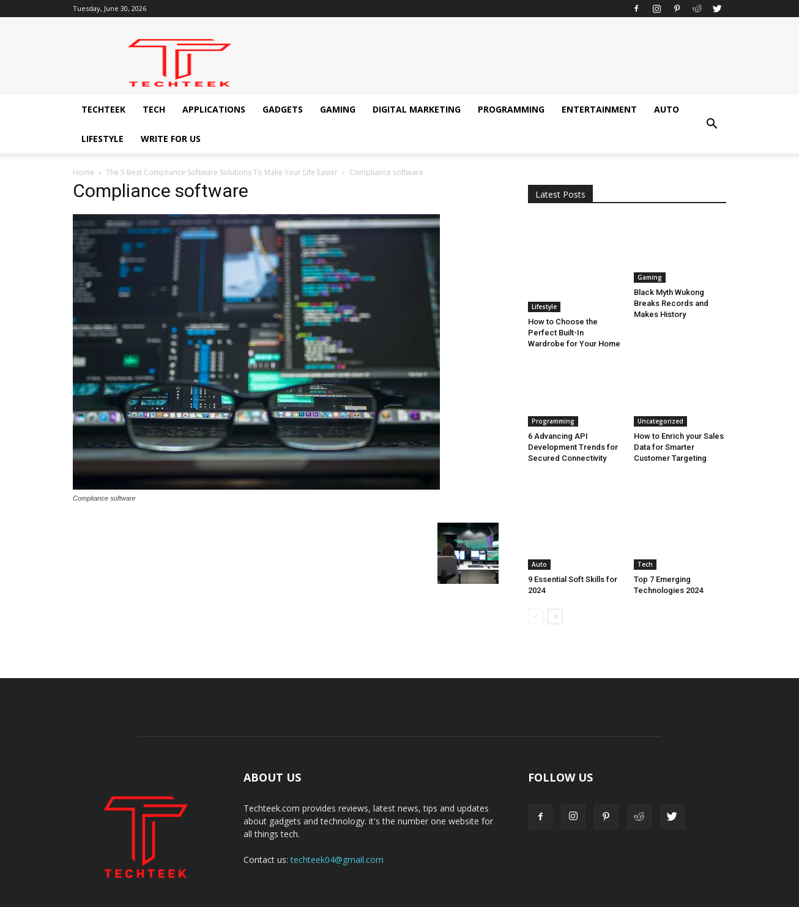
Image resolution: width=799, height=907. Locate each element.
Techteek (103, 109)
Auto (666, 109)
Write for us (171, 138)
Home (83, 172)
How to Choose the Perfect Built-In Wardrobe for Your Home (574, 303)
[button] (711, 124)
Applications (213, 109)
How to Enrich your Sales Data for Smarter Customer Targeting (679, 417)
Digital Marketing (417, 109)
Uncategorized (660, 391)
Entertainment (599, 109)
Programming (511, 109)
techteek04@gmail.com (337, 806)
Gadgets (282, 109)
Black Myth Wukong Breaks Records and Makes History (671, 303)
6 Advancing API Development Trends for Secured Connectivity (573, 417)
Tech (154, 109)
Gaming (337, 109)
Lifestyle (102, 138)
